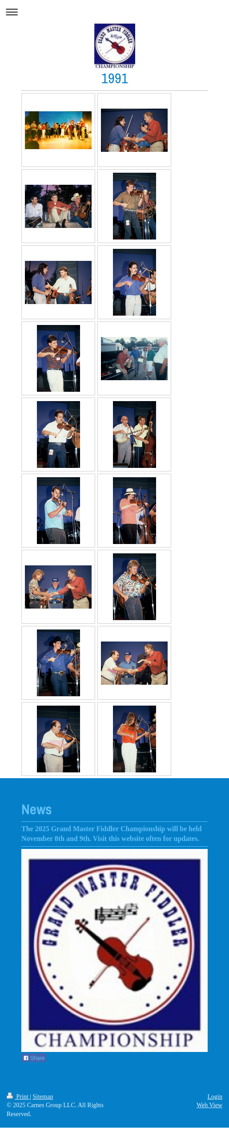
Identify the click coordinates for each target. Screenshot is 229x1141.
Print (18, 1096)
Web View (209, 1105)
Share (33, 1058)
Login (215, 1096)
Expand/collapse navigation (114, 11)
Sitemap (43, 1096)
